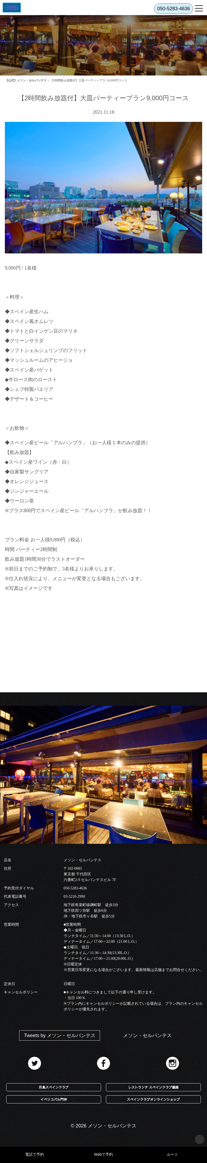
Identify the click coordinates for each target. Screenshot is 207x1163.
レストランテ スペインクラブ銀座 (153, 1087)
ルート (172, 1154)
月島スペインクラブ (54, 1087)
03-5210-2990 (74, 896)
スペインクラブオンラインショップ (153, 1099)
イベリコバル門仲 (53, 1099)
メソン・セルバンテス (147, 1035)
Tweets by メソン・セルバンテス (59, 1035)
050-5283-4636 (75, 888)
